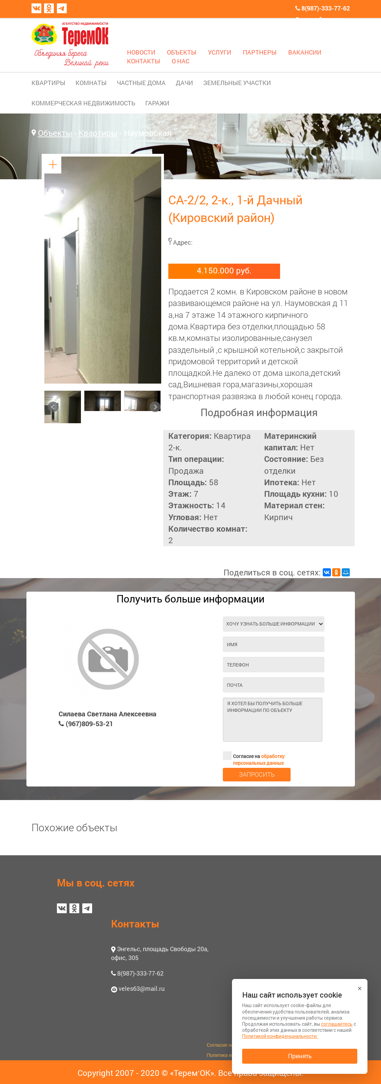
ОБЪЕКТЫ (181, 52)
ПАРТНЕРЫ (260, 52)
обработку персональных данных (258, 759)
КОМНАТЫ (91, 83)
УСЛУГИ (219, 52)
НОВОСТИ (141, 52)
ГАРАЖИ (157, 103)
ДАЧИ (184, 83)
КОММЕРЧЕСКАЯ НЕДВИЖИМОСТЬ (83, 103)
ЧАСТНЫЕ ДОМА (141, 83)
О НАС (180, 61)
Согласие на (253, 755)
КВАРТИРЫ (48, 83)
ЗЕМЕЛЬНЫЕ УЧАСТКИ (237, 83)
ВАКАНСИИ (304, 52)
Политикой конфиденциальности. (280, 1036)
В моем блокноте (320, 19)
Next (155, 407)
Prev (53, 407)
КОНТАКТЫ (143, 61)
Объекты (55, 132)
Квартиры (98, 132)
